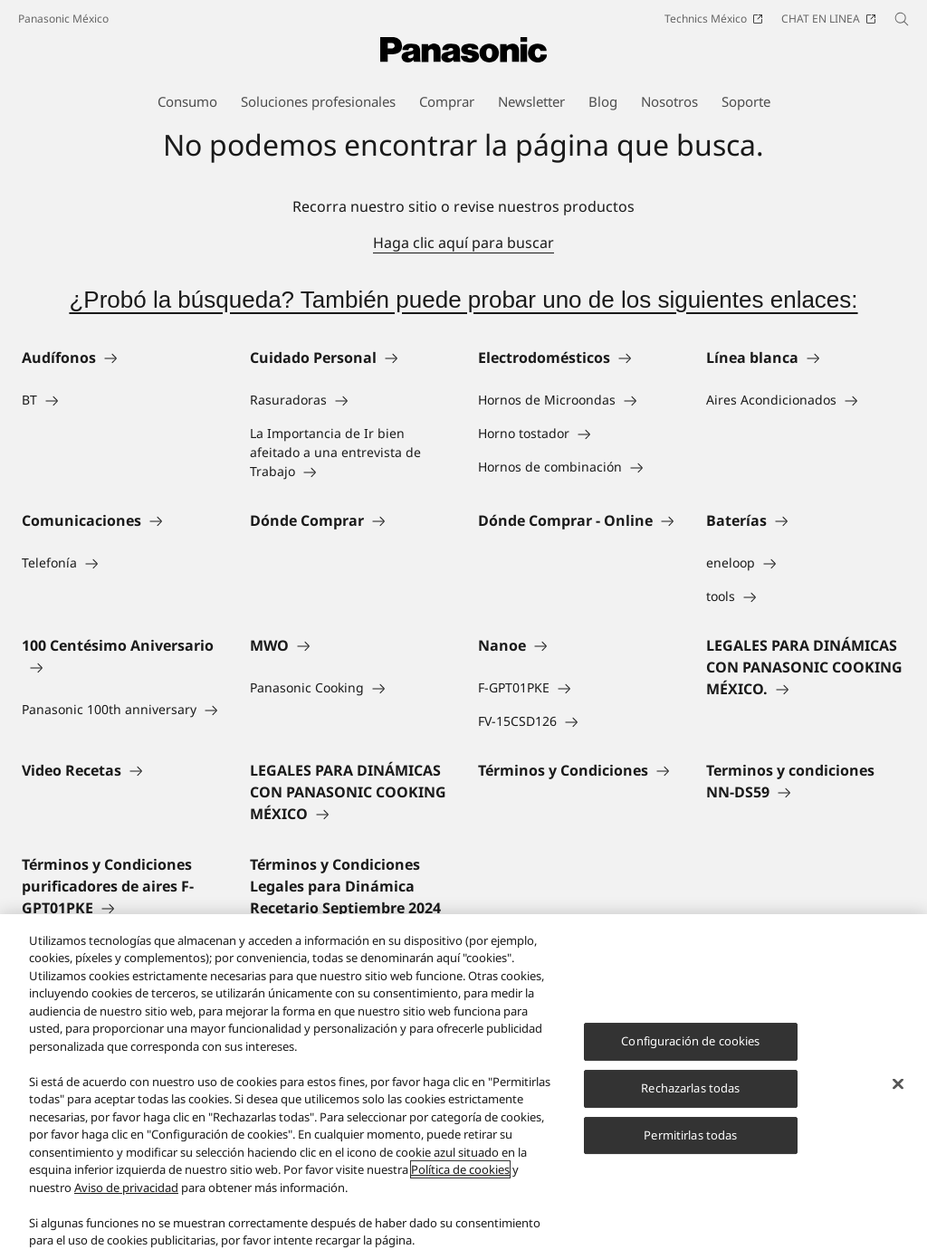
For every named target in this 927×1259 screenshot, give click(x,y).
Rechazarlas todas (690, 1088)
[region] (463, 1086)
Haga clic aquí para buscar (463, 243)
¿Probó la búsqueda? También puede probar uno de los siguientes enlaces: (463, 299)
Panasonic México (63, 18)
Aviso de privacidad (126, 1187)
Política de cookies (460, 1169)
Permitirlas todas (690, 1135)
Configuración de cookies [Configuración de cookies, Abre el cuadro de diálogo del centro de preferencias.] (690, 1041)
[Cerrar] (898, 1084)
